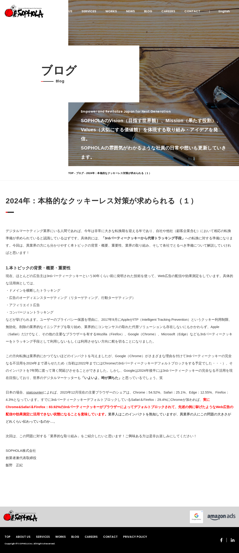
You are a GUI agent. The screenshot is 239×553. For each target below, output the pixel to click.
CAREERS (168, 11)
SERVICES (88, 11)
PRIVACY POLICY (135, 537)
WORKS (111, 11)
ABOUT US (64, 11)
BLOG (148, 11)
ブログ (80, 173)
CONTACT (192, 11)
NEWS (130, 11)
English (224, 11)
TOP (71, 173)
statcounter (34, 392)
